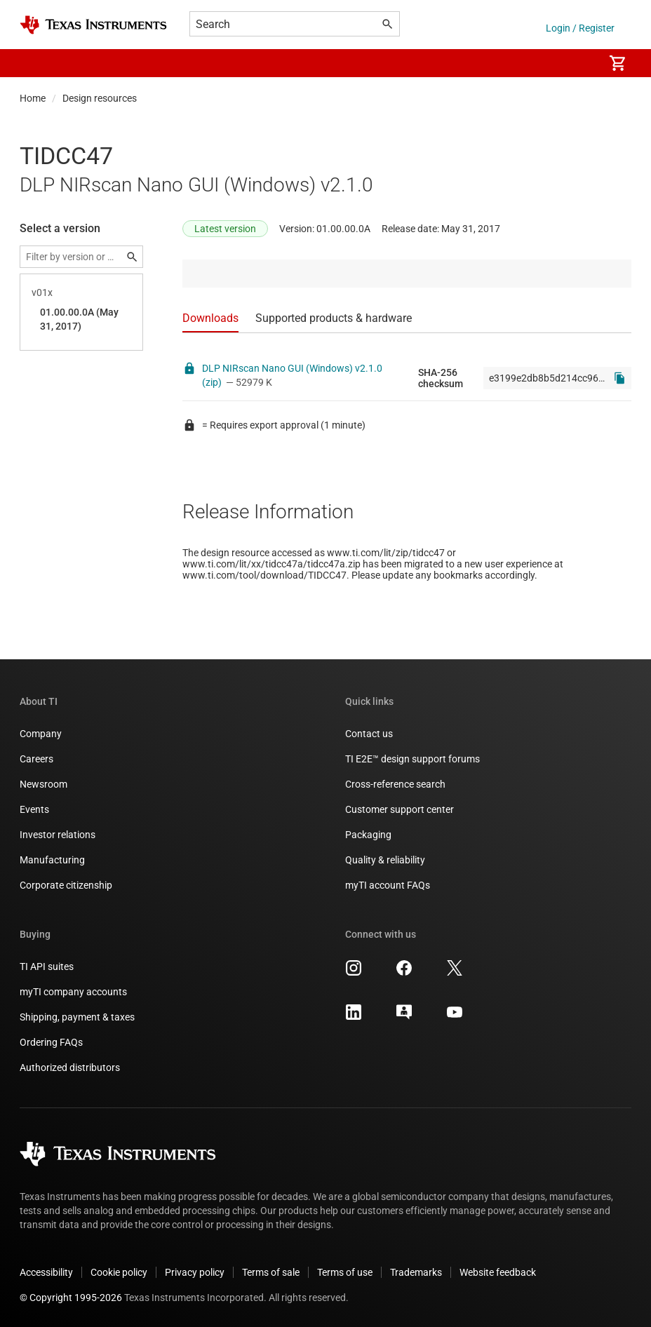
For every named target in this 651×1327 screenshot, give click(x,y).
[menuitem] (578, 63)
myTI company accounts (73, 991)
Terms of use (345, 1272)
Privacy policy (194, 1272)
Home (33, 98)
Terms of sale (271, 1272)
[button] (33, 63)
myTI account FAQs (387, 885)
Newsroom (43, 784)
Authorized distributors (70, 1067)
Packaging (368, 834)
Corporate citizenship (66, 885)
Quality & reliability (385, 859)
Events (34, 809)
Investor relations (57, 834)
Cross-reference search (395, 784)
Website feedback (497, 1272)
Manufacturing (52, 859)
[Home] (93, 24)
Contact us (369, 733)
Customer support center (399, 809)
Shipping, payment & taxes (77, 1017)
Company (41, 733)
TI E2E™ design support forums (412, 758)
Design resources (99, 98)
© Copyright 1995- (71, 1297)
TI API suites (47, 966)
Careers (36, 758)
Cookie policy (118, 1272)
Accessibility (46, 1272)
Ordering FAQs (51, 1042)
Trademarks (416, 1272)
